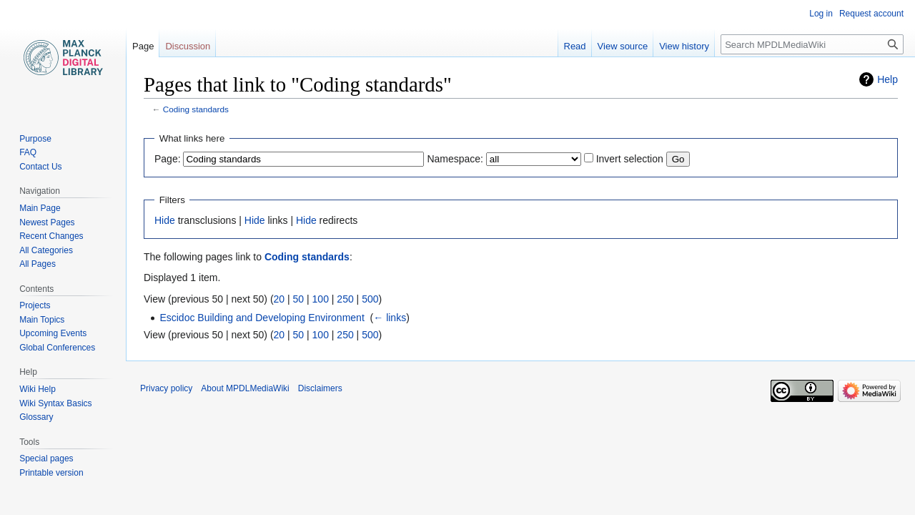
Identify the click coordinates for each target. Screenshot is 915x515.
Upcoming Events (52, 333)
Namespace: (455, 159)
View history (684, 46)
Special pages (46, 458)
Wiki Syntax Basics (55, 403)
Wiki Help (37, 389)
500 (370, 299)
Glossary (36, 417)
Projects (34, 305)
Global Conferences (57, 348)
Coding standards (196, 109)
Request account (871, 14)
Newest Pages (46, 222)
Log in (821, 14)
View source (623, 46)
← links (389, 317)
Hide (164, 220)
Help (887, 79)
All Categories (46, 250)
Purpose (35, 139)
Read (575, 46)
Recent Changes (51, 236)
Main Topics (41, 320)
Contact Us (40, 167)
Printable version (51, 473)
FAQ (27, 152)
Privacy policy (166, 388)
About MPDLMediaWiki (245, 388)
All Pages (37, 264)
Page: (167, 159)
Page (143, 46)
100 (320, 299)
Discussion (187, 46)
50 (299, 299)
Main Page (39, 208)
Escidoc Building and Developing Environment (261, 317)
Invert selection (629, 159)
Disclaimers (320, 388)
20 (279, 299)
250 (345, 299)
